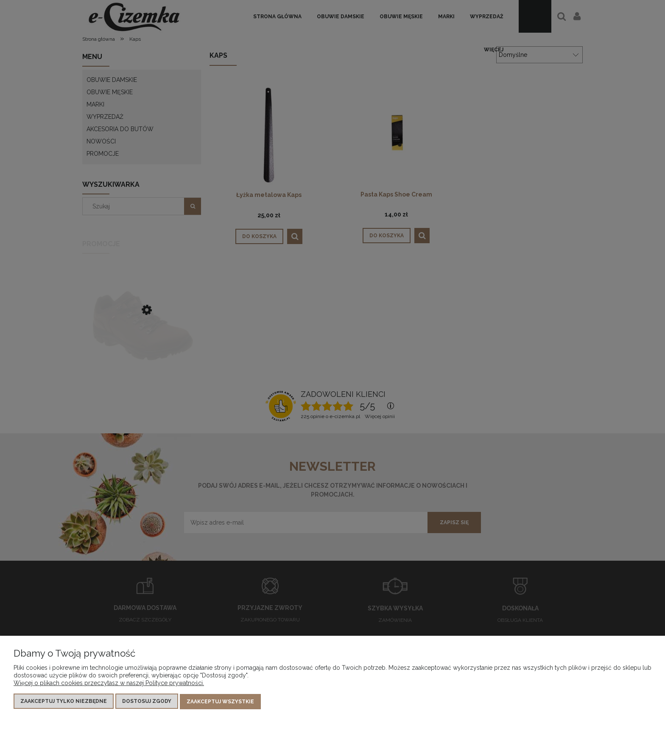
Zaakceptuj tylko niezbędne (63, 702)
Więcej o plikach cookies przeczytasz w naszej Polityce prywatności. (109, 683)
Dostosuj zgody (146, 702)
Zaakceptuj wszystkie (220, 702)
